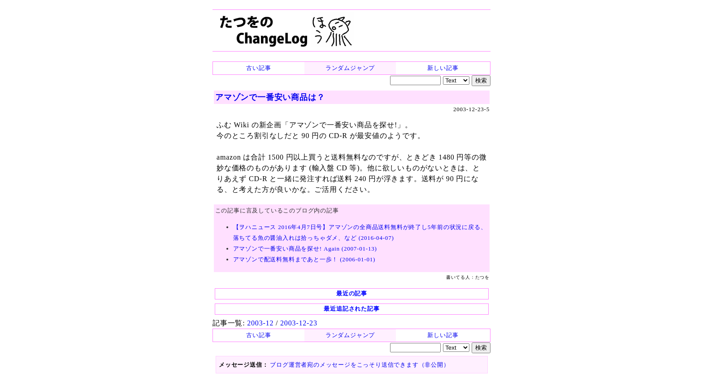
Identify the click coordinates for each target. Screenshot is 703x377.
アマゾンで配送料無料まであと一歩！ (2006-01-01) (304, 259)
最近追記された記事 (351, 308)
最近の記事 (351, 293)
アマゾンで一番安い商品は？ (270, 97)
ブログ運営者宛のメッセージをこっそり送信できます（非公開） (359, 364)
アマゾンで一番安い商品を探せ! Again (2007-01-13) (305, 248)
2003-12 (260, 323)
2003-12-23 (298, 323)
